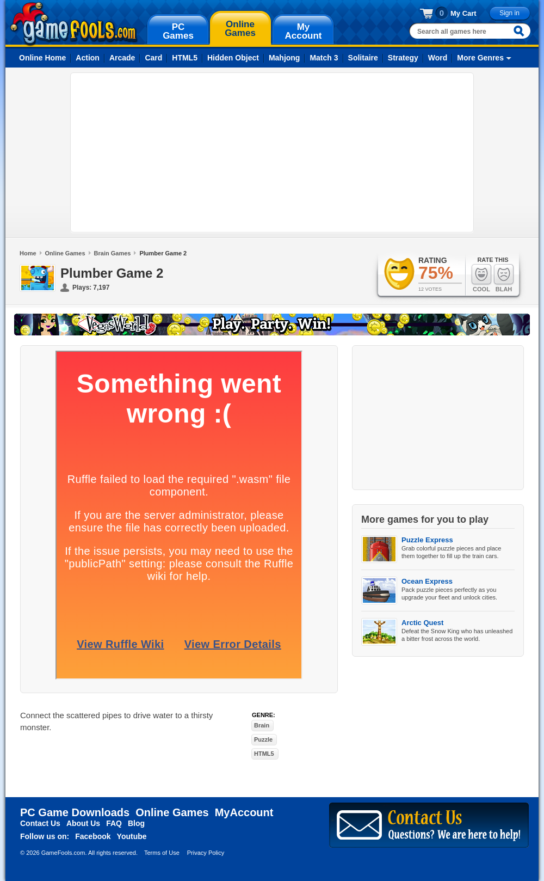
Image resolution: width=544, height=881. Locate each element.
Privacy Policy (205, 852)
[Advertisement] (246, 152)
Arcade (122, 57)
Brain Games (112, 253)
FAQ (114, 823)
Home (28, 253)
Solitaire (363, 57)
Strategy (403, 57)
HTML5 (184, 57)
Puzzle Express (427, 540)
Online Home (42, 57)
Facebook (92, 836)
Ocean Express (427, 581)
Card (153, 57)
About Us (83, 823)
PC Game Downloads (74, 812)
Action (88, 57)
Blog (136, 823)
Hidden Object (233, 57)
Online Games (65, 253)
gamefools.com (73, 24)
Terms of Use (162, 852)
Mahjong (284, 57)
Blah (504, 278)
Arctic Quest (422, 623)
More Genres (480, 57)
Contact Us (40, 823)
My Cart (463, 13)
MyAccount (244, 812)
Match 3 (324, 57)
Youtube (132, 836)
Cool (481, 278)
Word (438, 57)
